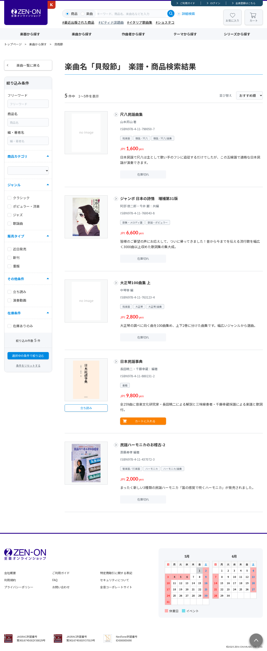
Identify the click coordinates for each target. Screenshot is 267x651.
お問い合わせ (61, 587)
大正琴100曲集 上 (135, 282)
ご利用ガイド (187, 3)
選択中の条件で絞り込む (28, 356)
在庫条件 (14, 312)
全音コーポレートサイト (116, 587)
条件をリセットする (28, 365)
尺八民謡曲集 (131, 114)
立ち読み (86, 408)
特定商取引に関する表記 (116, 573)
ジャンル (14, 184)
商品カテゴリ (18, 156)
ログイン (215, 3)
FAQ (55, 580)
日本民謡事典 (131, 361)
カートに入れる (145, 421)
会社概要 (10, 573)
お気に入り (232, 20)
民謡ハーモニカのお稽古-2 (142, 444)
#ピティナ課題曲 (111, 22)
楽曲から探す (82, 33)
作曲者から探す (133, 33)
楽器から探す (30, 33)
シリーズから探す (237, 33)
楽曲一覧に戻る (28, 65)
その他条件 (16, 278)
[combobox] (131, 13)
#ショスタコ (165, 22)
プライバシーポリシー (18, 587)
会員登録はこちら (246, 3)
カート (254, 20)
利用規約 (10, 580)
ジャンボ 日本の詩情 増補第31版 (149, 198)
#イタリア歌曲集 (139, 22)
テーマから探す (185, 33)
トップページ (13, 44)
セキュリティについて (114, 580)
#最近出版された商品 (78, 22)
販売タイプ (16, 236)
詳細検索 (188, 13)
